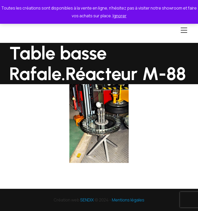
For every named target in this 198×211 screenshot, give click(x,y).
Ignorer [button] (120, 16)
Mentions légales (128, 200)
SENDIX (87, 200)
